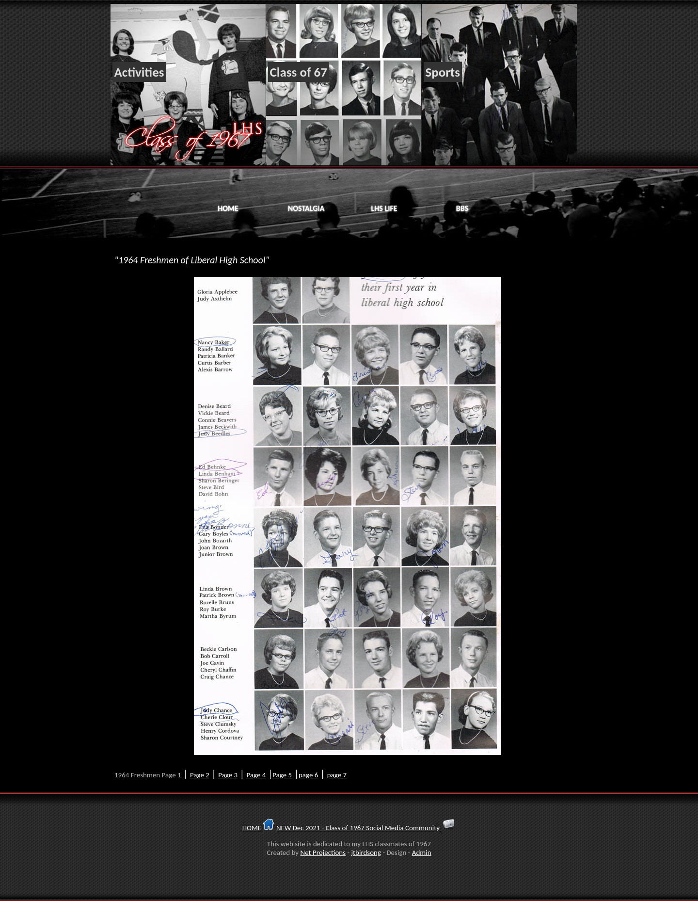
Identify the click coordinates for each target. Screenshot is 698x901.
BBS (462, 208)
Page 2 (199, 775)
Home (228, 208)
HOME (251, 827)
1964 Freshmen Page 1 (147, 775)
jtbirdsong (366, 852)
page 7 (337, 775)
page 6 (308, 775)
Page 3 (228, 775)
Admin (421, 852)
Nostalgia (306, 208)
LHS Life (384, 208)
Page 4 (256, 775)
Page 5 (282, 775)
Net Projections (323, 852)
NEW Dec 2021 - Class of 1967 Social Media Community (358, 827)
